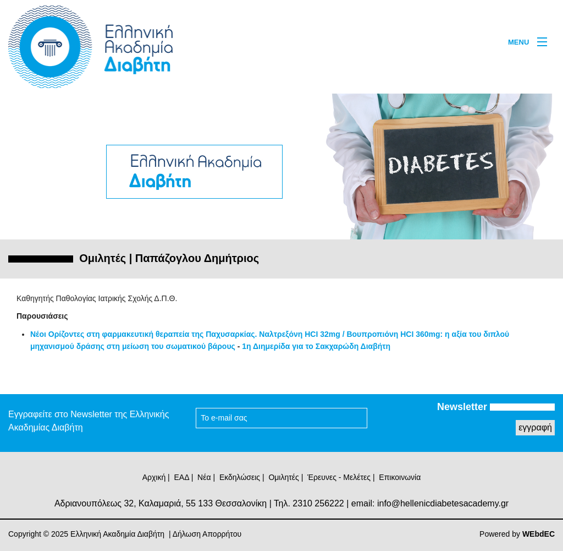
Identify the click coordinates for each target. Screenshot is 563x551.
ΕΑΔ (181, 477)
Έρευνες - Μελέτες (339, 477)
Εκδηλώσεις (239, 477)
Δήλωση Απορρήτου (207, 534)
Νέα (204, 477)
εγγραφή (535, 427)
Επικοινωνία (400, 477)
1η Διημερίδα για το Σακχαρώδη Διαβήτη (316, 346)
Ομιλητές (283, 477)
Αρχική (154, 477)
